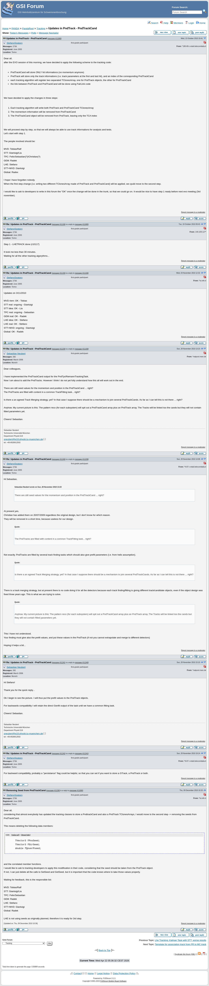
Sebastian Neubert (16, 353)
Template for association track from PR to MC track (180, 944)
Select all (15, 835)
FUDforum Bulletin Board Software (113, 981)
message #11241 (58, 662)
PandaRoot (28, 28)
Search (153, 23)
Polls (33, 33)
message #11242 (58, 754)
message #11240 (58, 459)
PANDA (15, 28)
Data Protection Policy (124, 973)
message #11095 (54, 39)
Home (200, 23)
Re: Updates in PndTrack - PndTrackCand (28, 224)
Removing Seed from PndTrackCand (26, 790)
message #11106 (58, 224)
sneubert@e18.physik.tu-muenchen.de (23, 439)
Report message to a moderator (193, 212)
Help (164, 23)
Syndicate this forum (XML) (185, 954)
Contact (77, 973)
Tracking (41, 28)
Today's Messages (19, 33)
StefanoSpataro (15, 43)
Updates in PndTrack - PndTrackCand (26, 38)
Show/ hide (26, 835)
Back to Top (104, 950)
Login (189, 23)
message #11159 (58, 273)
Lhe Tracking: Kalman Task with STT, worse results (180, 940)
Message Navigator (49, 33)
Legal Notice (103, 973)
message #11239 (58, 349)
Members (176, 23)
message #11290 (53, 790)
